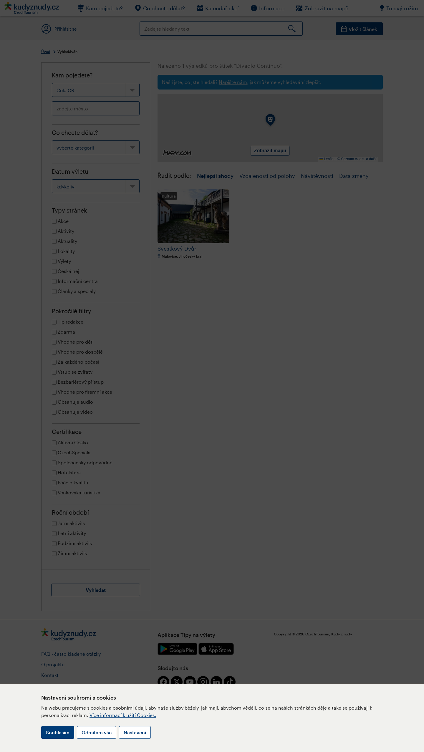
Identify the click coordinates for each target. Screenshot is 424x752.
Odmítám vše (97, 732)
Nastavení (135, 732)
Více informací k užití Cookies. (123, 715)
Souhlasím (57, 732)
